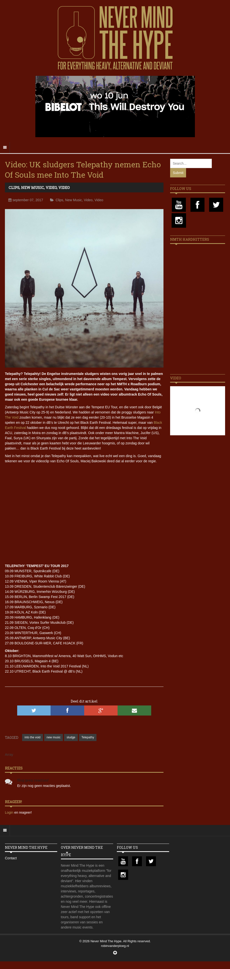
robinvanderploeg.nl (115, 946)
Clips (14, 187)
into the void (33, 737)
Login (9, 812)
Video (51, 187)
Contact (11, 858)
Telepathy (87, 737)
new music (54, 737)
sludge (71, 737)
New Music (32, 187)
